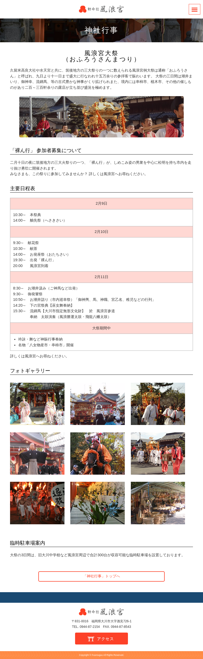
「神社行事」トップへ (101, 576)
